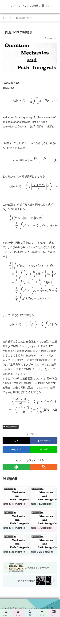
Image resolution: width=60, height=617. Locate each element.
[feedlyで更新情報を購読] (16, 467)
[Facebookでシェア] (43, 440)
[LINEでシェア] (43, 449)
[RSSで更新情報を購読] (43, 467)
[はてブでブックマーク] (16, 449)
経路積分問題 (11, 426)
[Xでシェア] (16, 440)
